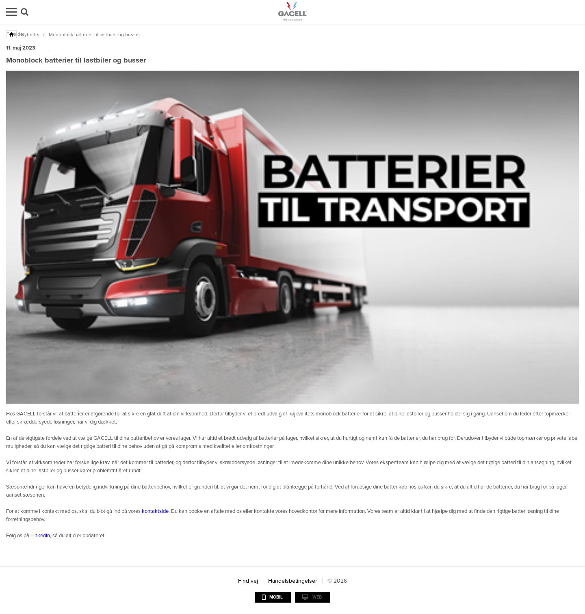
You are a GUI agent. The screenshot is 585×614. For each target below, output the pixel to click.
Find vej (248, 580)
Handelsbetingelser (292, 580)
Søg (24, 12)
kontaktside (155, 511)
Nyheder (30, 34)
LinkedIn (40, 535)
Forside (11, 34)
